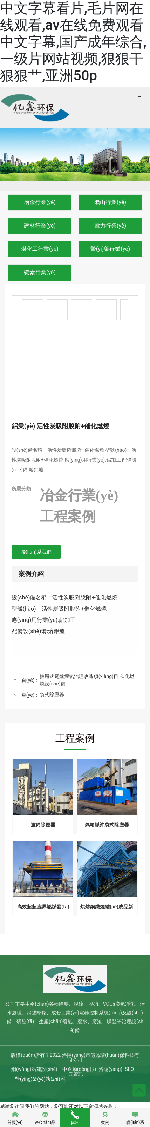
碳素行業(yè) (40, 272)
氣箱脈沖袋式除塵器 (107, 824)
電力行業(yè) (110, 225)
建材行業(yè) (40, 225)
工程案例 (68, 516)
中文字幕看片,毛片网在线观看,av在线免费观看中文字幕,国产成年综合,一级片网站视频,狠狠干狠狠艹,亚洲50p (73, 42)
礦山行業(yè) (110, 202)
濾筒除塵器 (43, 824)
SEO (129, 1069)
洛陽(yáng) (110, 1069)
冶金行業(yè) (40, 202)
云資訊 (75, 1074)
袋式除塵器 (52, 694)
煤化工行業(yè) (40, 249)
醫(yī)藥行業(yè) (110, 249)
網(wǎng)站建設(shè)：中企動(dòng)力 (53, 1069)
